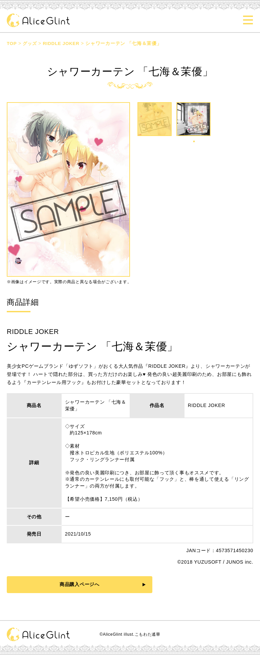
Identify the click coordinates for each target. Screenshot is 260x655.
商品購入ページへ (70, 584)
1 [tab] (194, 141)
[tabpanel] (194, 121)
